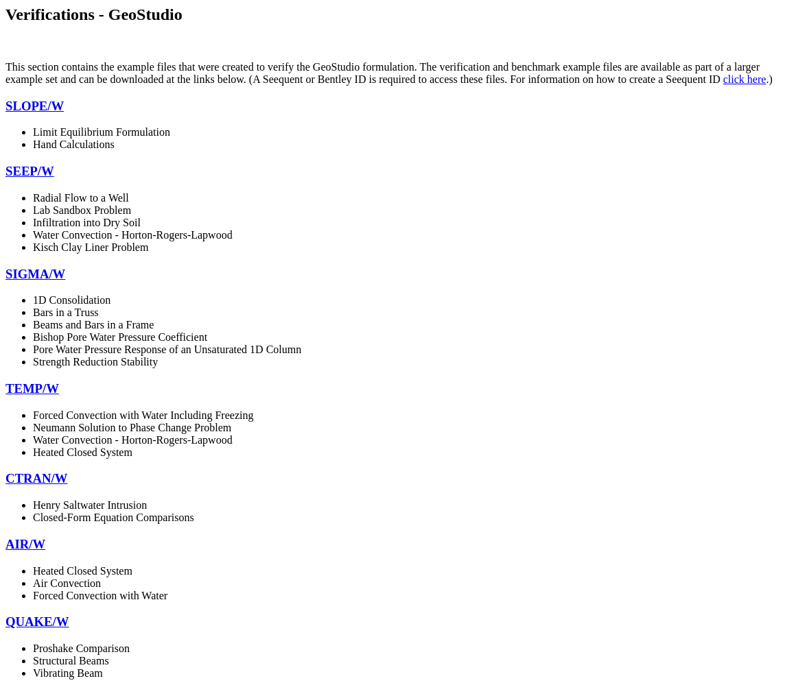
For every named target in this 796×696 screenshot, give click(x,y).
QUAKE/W (37, 621)
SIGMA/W (35, 274)
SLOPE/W (34, 106)
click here (744, 79)
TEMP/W (32, 388)
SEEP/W (29, 171)
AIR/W (25, 544)
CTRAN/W (36, 478)
